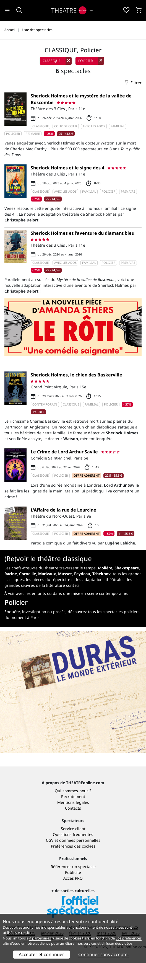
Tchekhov (101, 573)
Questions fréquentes (73, 834)
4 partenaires (40, 938)
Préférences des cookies (73, 846)
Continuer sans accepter (103, 954)
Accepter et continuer (41, 954)
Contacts (73, 808)
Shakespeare (126, 567)
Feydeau (82, 573)
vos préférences (129, 938)
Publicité (73, 872)
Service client (73, 828)
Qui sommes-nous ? (73, 790)
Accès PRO (73, 878)
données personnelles (79, 840)
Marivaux (47, 573)
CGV (49, 840)
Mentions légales (73, 802)
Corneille (27, 573)
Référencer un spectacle (73, 866)
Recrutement (73, 796)
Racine (10, 573)
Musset (65, 573)
